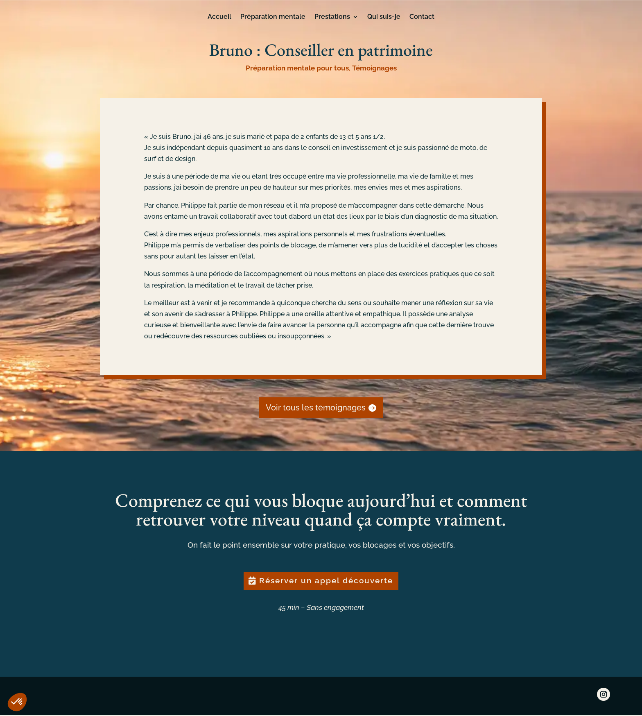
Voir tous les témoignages (316, 407)
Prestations (332, 17)
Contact (421, 17)
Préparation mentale (272, 17)
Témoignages (374, 68)
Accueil (219, 17)
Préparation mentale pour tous (297, 68)
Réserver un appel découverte (326, 581)
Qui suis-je (383, 17)
